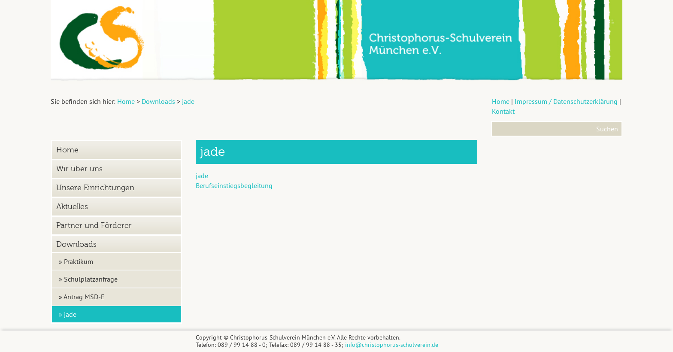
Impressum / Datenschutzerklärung (566, 101)
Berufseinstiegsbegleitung (234, 185)
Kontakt (503, 111)
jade (202, 175)
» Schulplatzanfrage (88, 279)
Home (500, 101)
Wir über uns (79, 168)
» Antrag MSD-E (82, 296)
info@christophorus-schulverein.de (391, 345)
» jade (67, 314)
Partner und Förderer (94, 225)
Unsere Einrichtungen (95, 187)
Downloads (76, 244)
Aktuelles (72, 206)
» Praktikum (76, 261)
